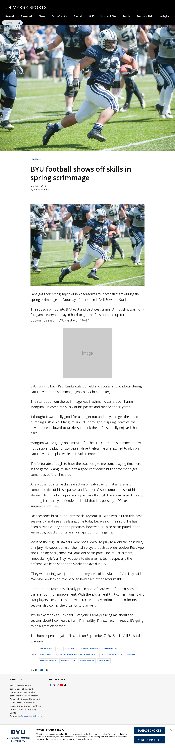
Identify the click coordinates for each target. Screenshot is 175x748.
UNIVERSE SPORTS (25, 7)
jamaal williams (110, 649)
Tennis (126, 16)
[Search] (12, 22)
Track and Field (145, 16)
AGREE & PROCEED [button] (149, 740)
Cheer (42, 16)
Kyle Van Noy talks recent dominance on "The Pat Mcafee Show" (68, 655)
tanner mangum (87, 660)
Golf (91, 16)
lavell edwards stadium (112, 655)
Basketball (26, 16)
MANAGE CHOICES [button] (149, 730)
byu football (71, 649)
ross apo (131, 655)
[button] (170, 729)
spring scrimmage (48, 660)
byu (58, 649)
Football (78, 16)
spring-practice (68, 660)
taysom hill (104, 660)
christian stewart (89, 649)
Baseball (9, 16)
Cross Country (59, 16)
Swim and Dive (108, 16)
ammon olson (46, 649)
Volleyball (165, 16)
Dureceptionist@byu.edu (21, 719)
